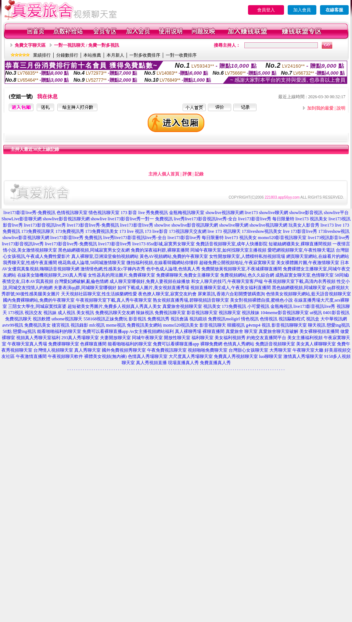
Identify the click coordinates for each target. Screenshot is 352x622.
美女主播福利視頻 (305, 337)
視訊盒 (312, 318)
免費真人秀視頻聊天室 (236, 356)
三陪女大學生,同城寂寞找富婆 (37, 306)
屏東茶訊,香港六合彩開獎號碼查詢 (231, 293)
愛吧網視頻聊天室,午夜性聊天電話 (301, 250)
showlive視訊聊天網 (224, 212)
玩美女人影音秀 (303, 225)
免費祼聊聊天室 (63, 343)
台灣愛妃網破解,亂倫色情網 (81, 281)
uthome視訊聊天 (66, 318)
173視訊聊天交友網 (187, 231)
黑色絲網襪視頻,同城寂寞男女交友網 (94, 250)
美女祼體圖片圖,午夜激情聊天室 (307, 262)
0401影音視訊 (336, 312)
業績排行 (42, 55)
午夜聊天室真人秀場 (27, 343)
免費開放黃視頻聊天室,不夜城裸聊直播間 (241, 268)
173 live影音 (156, 231)
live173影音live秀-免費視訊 (29, 212)
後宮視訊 (60, 325)
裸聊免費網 (211, 343)
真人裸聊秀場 (188, 331)
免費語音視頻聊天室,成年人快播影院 (231, 243)
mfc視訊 (97, 325)
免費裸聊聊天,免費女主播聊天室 (187, 275)
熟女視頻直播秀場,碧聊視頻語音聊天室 (191, 300)
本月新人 (115, 55)
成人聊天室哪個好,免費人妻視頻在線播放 (149, 281)
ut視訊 (316, 312)
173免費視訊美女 (101, 231)
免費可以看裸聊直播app (105, 331)
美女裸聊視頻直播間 (319, 331)
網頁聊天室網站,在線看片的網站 (317, 256)
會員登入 (266, 10)
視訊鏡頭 (198, 318)
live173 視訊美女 (311, 218)
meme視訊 (115, 325)
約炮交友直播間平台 (266, 337)
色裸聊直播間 (93, 343)
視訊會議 (179, 318)
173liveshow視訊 (333, 231)
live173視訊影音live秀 (329, 237)
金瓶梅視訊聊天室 (186, 212)
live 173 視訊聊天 (224, 231)
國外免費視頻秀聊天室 (124, 350)
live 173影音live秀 (300, 231)
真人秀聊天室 (87, 350)
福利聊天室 (202, 337)
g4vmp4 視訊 (258, 325)
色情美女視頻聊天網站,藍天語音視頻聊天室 (308, 293)
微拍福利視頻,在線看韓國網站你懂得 (162, 262)
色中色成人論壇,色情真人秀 (173, 268)
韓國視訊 (236, 325)
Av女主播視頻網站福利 (151, 331)
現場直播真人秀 (183, 362)
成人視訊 (66, 312)
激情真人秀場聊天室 (303, 356)
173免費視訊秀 (69, 231)
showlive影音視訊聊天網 (66, 218)
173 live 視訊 (131, 231)
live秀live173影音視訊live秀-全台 (205, 218)
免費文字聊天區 (30, 45)
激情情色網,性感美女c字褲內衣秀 (112, 268)
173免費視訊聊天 (37, 231)
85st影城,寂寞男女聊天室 (171, 243)
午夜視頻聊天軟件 (65, 356)
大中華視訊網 (333, 318)
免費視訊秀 (158, 318)
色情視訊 (268, 318)
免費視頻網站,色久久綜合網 (247, 275)
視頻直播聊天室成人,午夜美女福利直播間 (230, 287)
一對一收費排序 (181, 55)
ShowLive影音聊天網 (21, 218)
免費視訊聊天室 (170, 312)
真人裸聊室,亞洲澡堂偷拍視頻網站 (105, 256)
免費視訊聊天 (18, 318)
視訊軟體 (41, 318)
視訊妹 (50, 312)
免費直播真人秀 (215, 362)
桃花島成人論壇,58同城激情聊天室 (91, 262)
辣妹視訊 (145, 312)
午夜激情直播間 (31, 356)
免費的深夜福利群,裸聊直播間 (160, 250)
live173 (251, 212)
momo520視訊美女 (181, 325)
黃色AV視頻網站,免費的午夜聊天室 (174, 256)
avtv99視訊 (12, 325)
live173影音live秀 (136, 225)
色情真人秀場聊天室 (148, 356)
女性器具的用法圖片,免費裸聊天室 (121, 275)
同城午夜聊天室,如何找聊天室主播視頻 (228, 250)
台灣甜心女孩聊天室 (248, 350)
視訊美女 (212, 306)
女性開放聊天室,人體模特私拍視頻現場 (247, 256)
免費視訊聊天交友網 (115, 312)
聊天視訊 (317, 325)
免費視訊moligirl (224, 318)
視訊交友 (33, 312)
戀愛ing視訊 (24, 331)
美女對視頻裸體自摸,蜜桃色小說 (261, 300)
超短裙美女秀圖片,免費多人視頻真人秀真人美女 (114, 306)
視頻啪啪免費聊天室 (207, 350)
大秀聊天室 (280, 350)
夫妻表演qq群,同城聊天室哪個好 (85, 287)
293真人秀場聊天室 (80, 337)
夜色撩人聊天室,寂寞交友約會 (167, 293)
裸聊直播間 (213, 331)
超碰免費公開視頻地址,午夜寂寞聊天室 (237, 262)
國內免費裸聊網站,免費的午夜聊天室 (39, 300)
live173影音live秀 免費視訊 (76, 237)
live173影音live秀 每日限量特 (266, 218)
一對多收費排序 (144, 55)
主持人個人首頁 (163, 174)
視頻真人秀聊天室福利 (38, 337)
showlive (99, 218)
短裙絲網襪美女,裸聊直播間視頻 (300, 243)
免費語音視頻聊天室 (275, 343)
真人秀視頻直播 (151, 362)
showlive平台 (336, 212)
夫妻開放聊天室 (115, 337)
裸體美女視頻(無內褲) (105, 356)
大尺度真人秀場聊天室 (191, 356)
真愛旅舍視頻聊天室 (182, 306)
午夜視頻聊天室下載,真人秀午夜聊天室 (114, 300)
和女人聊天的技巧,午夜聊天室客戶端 (227, 281)
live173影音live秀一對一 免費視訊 (140, 218)
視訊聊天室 (230, 312)
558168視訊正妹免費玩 (105, 318)
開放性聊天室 (177, 337)
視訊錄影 (79, 325)
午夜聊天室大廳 (307, 350)
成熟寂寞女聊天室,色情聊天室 (304, 275)
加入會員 (302, 10)
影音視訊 (137, 318)
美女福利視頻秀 (230, 337)
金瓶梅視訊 (281, 306)
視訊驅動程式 (292, 318)
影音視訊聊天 (213, 325)
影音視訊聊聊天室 (289, 325)
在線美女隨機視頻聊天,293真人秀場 (52, 275)
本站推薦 (92, 55)
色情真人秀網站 (238, 343)
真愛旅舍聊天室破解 (278, 331)
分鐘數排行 (67, 55)
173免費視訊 (234, 306)
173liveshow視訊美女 (262, 231)
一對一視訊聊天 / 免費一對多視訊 (86, 45)
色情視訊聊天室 (72, 212)
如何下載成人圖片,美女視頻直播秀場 (153, 287)
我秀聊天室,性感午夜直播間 (30, 262)
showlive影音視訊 (306, 212)
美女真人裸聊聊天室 (316, 343)
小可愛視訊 (258, 306)
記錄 (199, 174)
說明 (341, 108)
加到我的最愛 (320, 108)
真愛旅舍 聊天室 (242, 331)
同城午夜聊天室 (147, 337)
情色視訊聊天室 (104, 212)
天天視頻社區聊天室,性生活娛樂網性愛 (99, 293)
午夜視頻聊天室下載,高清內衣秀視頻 (299, 281)
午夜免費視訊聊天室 (167, 350)
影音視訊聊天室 (202, 312)
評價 (187, 174)
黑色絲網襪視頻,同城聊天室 (299, 287)
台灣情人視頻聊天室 (53, 350)
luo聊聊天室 (270, 356)
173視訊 (16, 312)
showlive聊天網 (273, 212)
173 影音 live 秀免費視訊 (144, 212)
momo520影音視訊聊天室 (282, 237)
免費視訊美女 (37, 325)
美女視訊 (85, 312)
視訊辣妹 (250, 312)
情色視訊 (250, 318)
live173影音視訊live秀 (45, 225)
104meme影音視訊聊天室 (285, 312)
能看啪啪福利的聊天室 (59, 331)
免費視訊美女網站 (144, 325)
